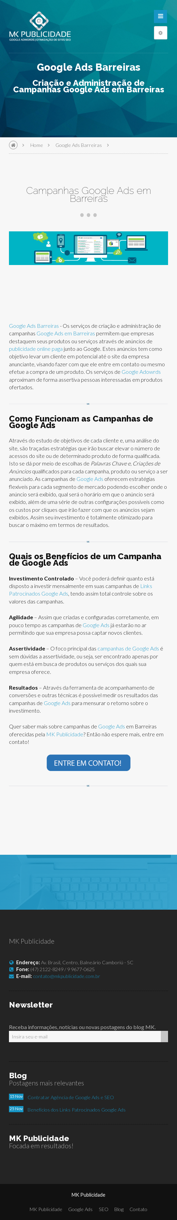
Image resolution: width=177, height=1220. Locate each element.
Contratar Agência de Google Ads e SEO (71, 1097)
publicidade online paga (36, 348)
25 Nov (16, 1108)
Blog (119, 1209)
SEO (103, 1209)
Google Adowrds (141, 371)
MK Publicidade (64, 734)
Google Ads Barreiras (78, 145)
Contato (138, 1209)
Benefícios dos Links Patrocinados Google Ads (77, 1110)
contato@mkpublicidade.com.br (66, 976)
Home (36, 145)
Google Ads (90, 478)
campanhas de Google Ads (128, 648)
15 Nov (16, 1096)
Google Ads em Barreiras (66, 333)
